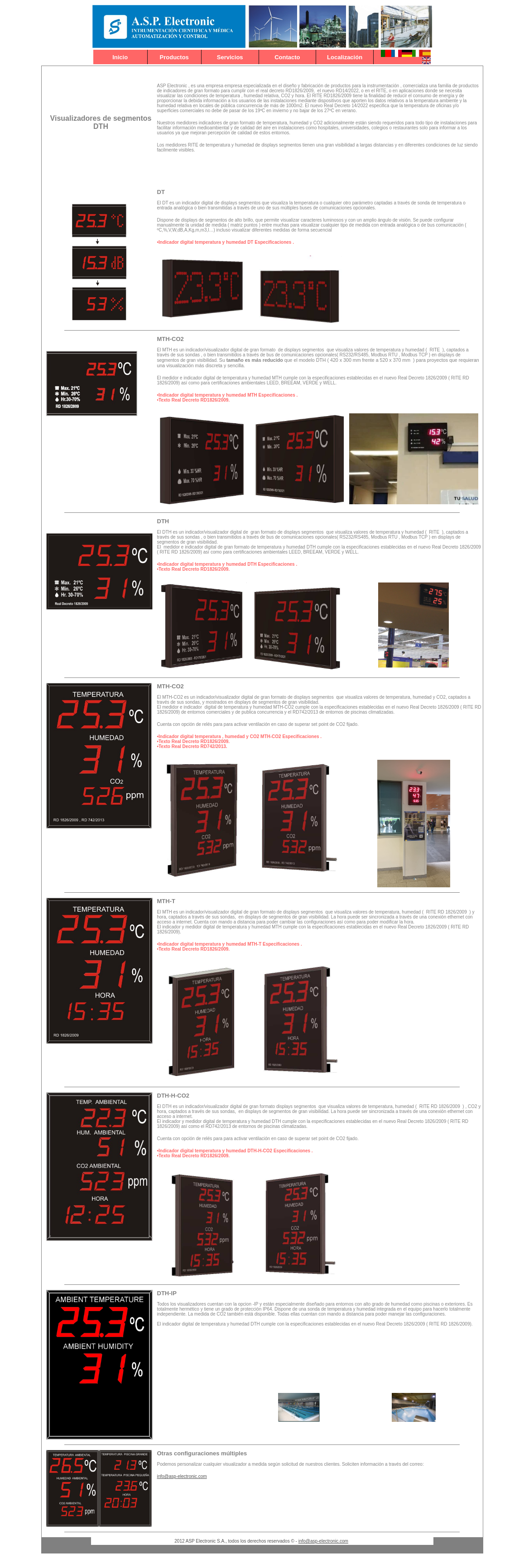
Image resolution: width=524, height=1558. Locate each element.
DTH (163, 521)
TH (165, 339)
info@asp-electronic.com (182, 1476)
